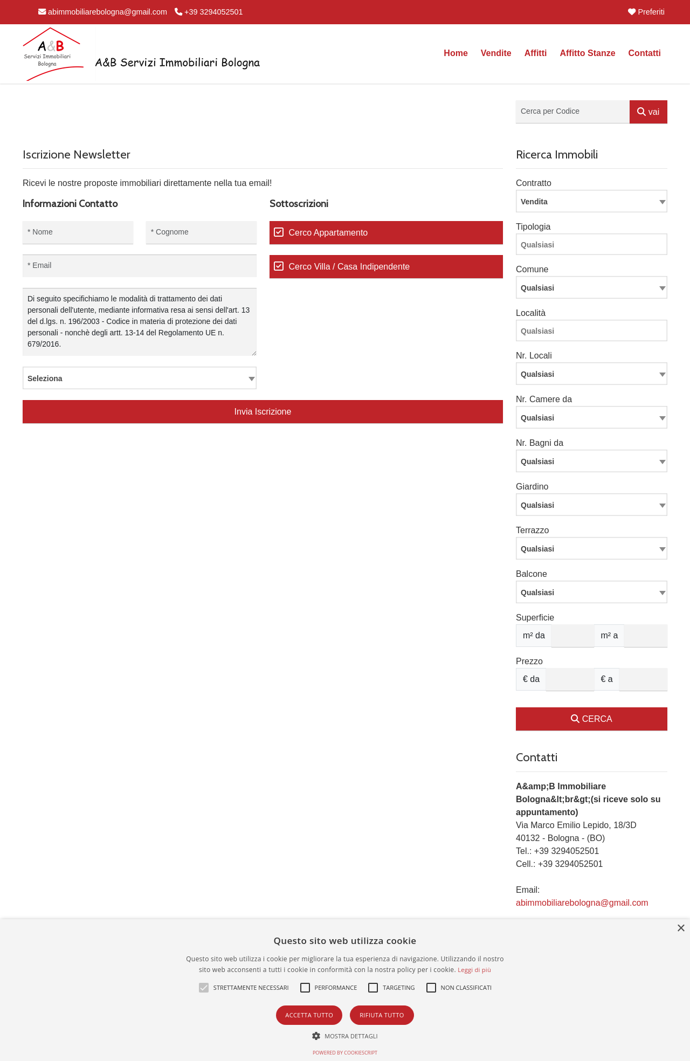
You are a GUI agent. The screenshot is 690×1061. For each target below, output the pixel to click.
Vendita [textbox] (534, 201)
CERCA (591, 719)
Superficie (535, 617)
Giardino (532, 486)
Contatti (645, 53)
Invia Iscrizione (263, 411)
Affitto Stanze (587, 53)
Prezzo (529, 661)
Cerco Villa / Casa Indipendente (349, 266)
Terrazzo (532, 530)
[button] (204, 987)
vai (648, 111)
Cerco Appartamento (328, 232)
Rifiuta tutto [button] (382, 1015)
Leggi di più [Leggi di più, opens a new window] (474, 970)
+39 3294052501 (209, 12)
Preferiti (646, 12)
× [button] (681, 929)
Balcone (531, 573)
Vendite (496, 53)
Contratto (533, 183)
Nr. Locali (534, 355)
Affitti (536, 53)
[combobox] (140, 378)
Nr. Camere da (544, 399)
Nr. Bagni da (539, 442)
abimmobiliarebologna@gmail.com (102, 12)
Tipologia (533, 226)
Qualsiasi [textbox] (537, 374)
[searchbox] (594, 246)
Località (531, 313)
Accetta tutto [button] (309, 1015)
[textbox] (139, 378)
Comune (532, 269)
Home (455, 53)
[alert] (345, 990)
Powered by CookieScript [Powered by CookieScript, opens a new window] (345, 1052)
